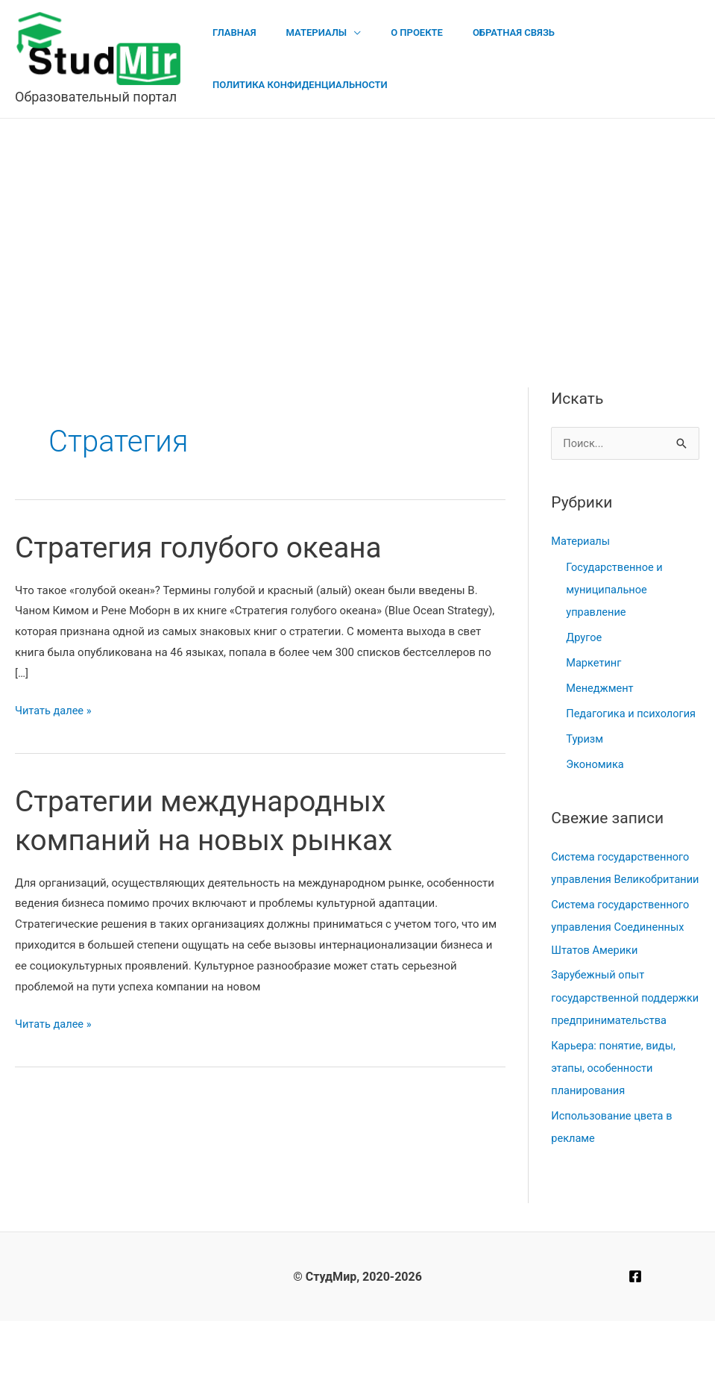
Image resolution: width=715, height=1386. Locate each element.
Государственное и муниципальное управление (615, 590)
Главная (229, 32)
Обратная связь (477, 32)
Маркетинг (594, 662)
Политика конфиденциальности (294, 84)
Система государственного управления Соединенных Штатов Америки (622, 971)
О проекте (391, 32)
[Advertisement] (357, 230)
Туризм (585, 760)
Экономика (596, 786)
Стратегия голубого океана (204, 547)
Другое (584, 637)
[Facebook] (635, 1341)
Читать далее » (54, 711)
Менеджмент (600, 687)
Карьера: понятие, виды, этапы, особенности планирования (615, 1133)
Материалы (301, 32)
